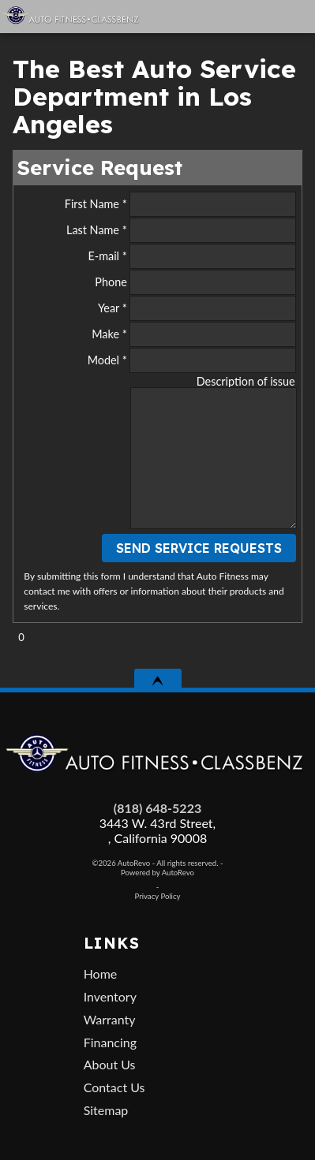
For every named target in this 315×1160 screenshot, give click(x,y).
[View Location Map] (234, 16)
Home (101, 973)
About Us (110, 1064)
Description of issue (246, 381)
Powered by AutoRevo (157, 872)
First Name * (180, 204)
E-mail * (191, 256)
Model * (192, 360)
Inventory (110, 996)
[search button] (266, 11)
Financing (110, 1042)
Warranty (110, 1019)
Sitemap (106, 1109)
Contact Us (114, 1087)
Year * (197, 308)
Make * (193, 334)
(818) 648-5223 (157, 807)
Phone (195, 282)
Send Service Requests (199, 548)
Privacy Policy (158, 896)
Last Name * (181, 230)
